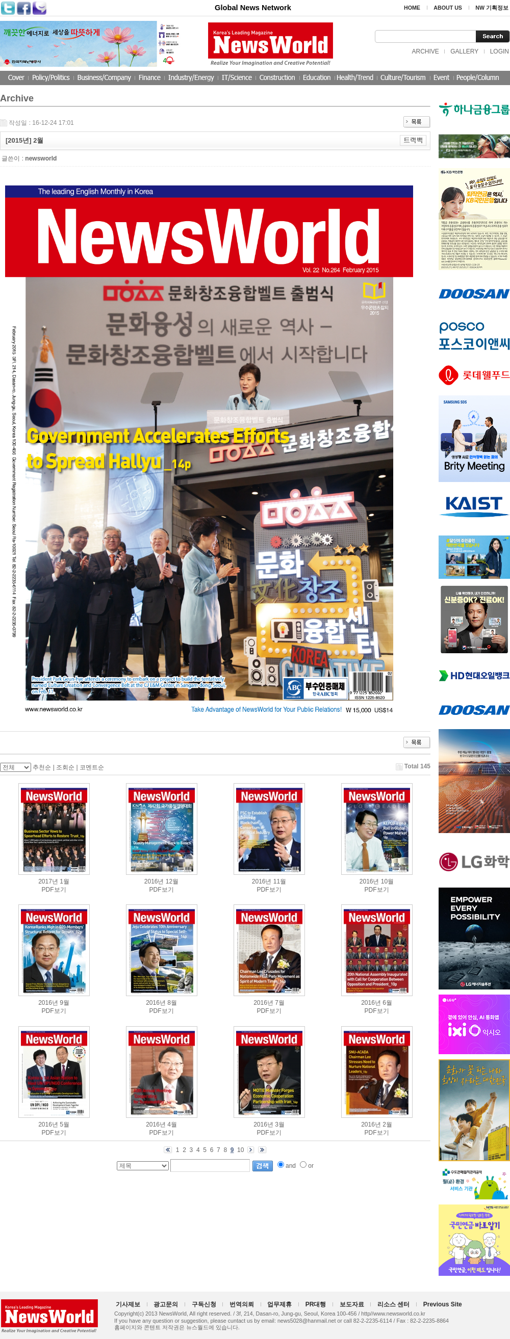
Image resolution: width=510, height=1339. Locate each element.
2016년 (154, 881)
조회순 (65, 767)
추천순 (42, 767)
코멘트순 (92, 767)
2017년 (48, 881)
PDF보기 (54, 889)
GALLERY (464, 51)
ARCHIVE (425, 51)
